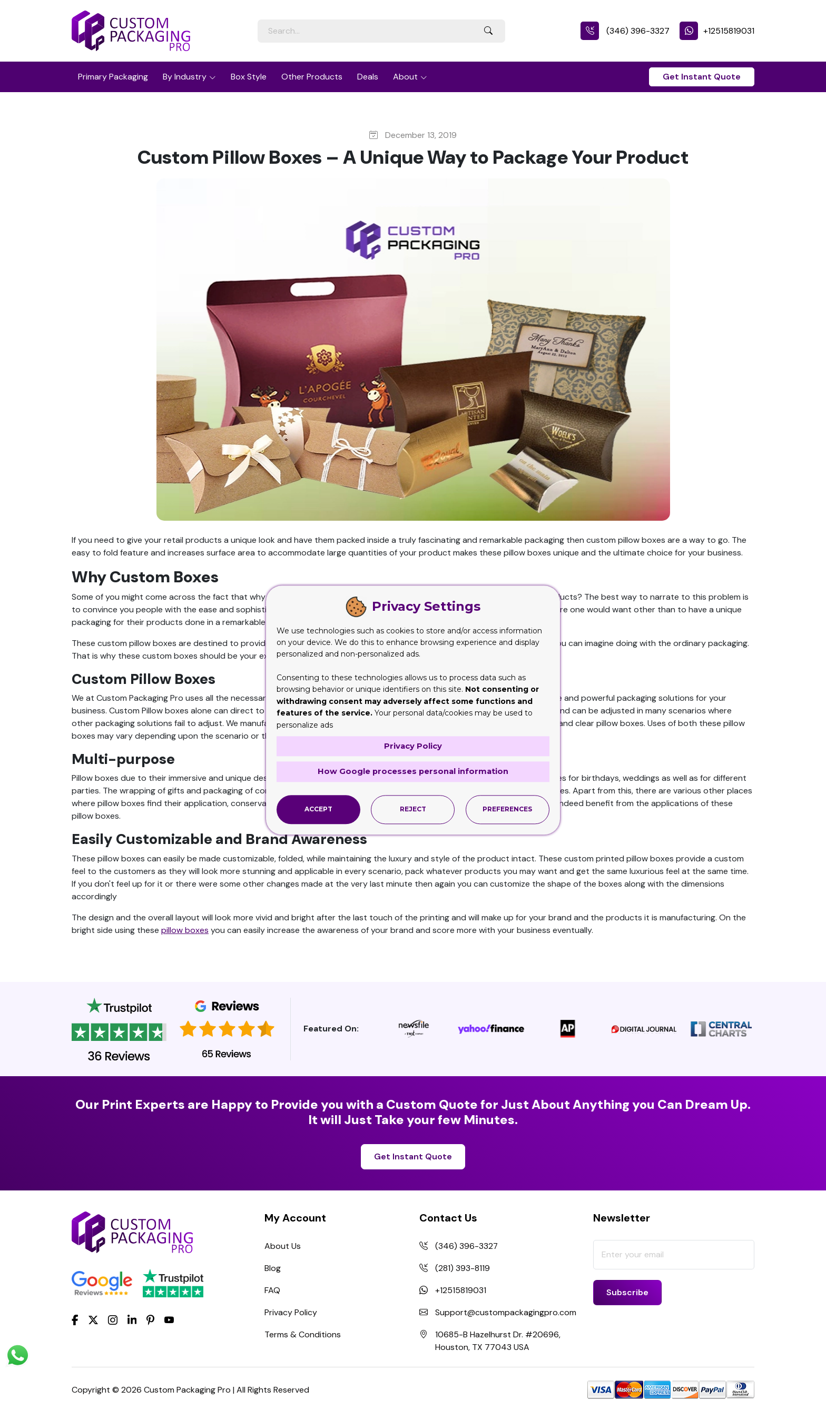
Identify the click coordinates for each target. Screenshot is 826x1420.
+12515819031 (717, 30)
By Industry (184, 76)
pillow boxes (185, 930)
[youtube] (169, 1320)
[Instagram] (112, 1320)
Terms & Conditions (302, 1334)
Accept (318, 809)
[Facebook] (75, 1319)
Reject (413, 809)
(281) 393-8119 (462, 1268)
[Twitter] (93, 1320)
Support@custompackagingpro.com (505, 1312)
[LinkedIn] (132, 1319)
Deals (367, 76)
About (405, 76)
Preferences (507, 809)
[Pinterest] (150, 1319)
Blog (272, 1268)
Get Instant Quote (702, 76)
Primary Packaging (113, 76)
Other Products (311, 76)
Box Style (249, 76)
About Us (282, 1246)
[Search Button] (488, 31)
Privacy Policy (290, 1312)
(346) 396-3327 (625, 30)
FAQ (272, 1290)
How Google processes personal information (413, 772)
